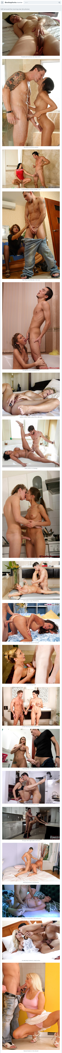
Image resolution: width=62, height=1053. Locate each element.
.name (13, 2)
